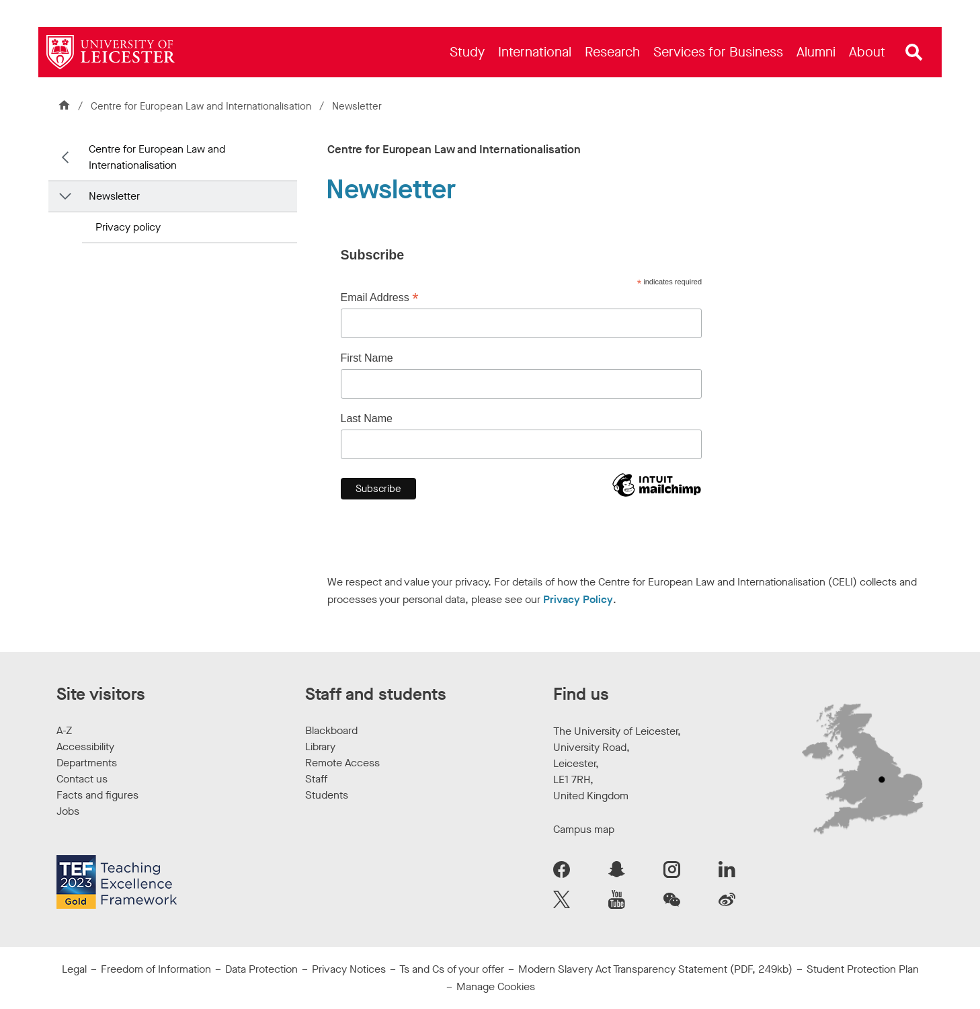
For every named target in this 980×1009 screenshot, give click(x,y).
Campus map (583, 829)
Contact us (82, 779)
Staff (316, 779)
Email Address (380, 298)
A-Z (64, 730)
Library (320, 746)
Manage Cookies (495, 986)
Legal (74, 969)
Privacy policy (128, 227)
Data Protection (261, 969)
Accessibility (85, 746)
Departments (86, 763)
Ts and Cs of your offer (451, 969)
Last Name (367, 418)
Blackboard (331, 730)
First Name (367, 358)
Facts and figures (97, 795)
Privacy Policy (578, 599)
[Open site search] (914, 52)
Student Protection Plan (863, 969)
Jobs (67, 811)
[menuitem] (467, 52)
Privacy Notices (349, 969)
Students (326, 795)
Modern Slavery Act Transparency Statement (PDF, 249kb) (655, 969)
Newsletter (114, 196)
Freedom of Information (156, 969)
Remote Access (342, 763)
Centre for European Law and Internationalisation (202, 106)
